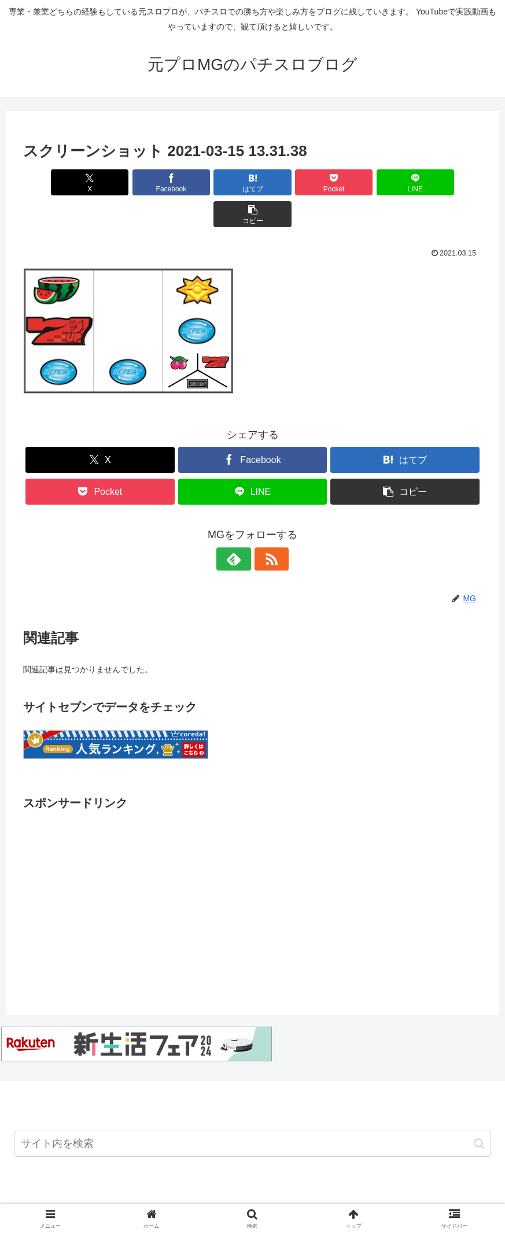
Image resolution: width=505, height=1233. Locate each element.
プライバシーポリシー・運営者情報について (407, 1196)
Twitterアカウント (168, 1196)
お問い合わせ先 (240, 1196)
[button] (445, 182)
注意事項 (297, 1196)
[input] (252, 1112)
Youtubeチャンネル (89, 1196)
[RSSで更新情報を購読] (266, 527)
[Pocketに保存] (291, 182)
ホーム (29, 1196)
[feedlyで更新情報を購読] (239, 527)
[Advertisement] (252, 862)
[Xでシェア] (60, 182)
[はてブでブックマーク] (213, 182)
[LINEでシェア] (368, 182)
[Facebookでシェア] (137, 182)
